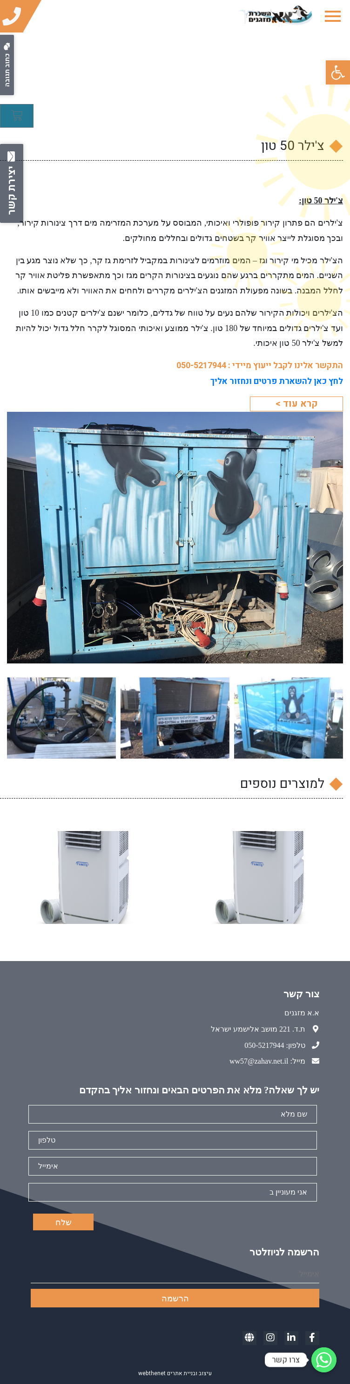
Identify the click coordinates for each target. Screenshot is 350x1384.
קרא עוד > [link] (297, 403)
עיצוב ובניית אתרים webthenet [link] (175, 1373)
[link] (338, 72)
